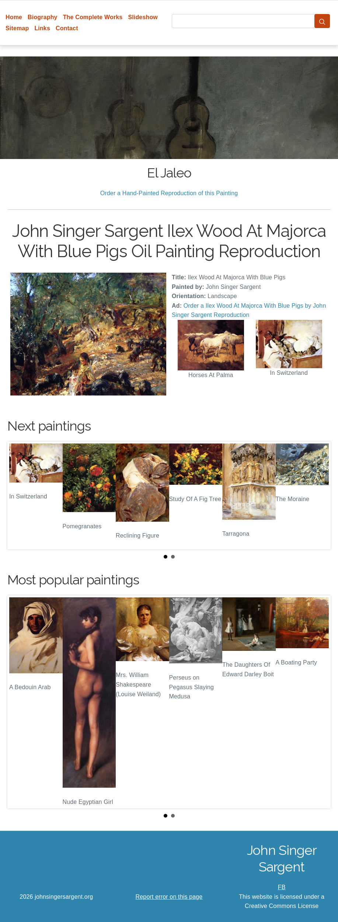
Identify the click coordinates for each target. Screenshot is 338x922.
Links (42, 28)
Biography (43, 17)
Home (14, 17)
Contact (67, 28)
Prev (19, 495)
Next (319, 495)
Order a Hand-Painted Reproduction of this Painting (169, 193)
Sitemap (17, 28)
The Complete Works (93, 17)
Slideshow (143, 17)
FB (282, 887)
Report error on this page (169, 897)
